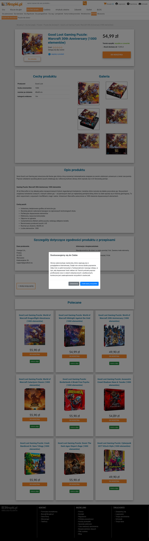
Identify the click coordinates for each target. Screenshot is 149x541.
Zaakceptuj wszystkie (89, 284)
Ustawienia (74, 284)
